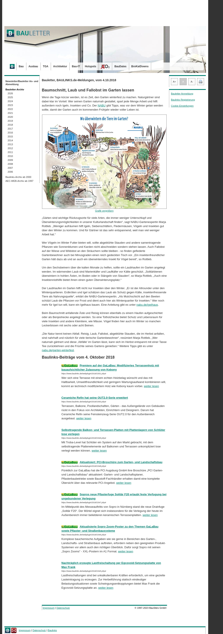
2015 (10, 136)
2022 (10, 109)
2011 (10, 152)
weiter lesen (151, 386)
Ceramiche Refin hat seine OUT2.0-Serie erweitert (94, 397)
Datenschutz (63, 608)
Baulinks (52, 630)
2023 (10, 105)
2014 (10, 140)
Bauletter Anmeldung (182, 93)
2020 (10, 117)
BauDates (120, 66)
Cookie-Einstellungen (182, 106)
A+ (174, 81)
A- (192, 81)
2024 (10, 101)
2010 (10, 156)
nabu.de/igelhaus (147, 304)
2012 (10, 148)
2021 (10, 113)
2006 (10, 171)
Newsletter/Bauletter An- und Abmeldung (21, 83)
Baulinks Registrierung (183, 99)
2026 (10, 93)
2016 (10, 132)
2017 (10, 128)
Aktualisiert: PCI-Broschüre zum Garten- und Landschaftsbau (121, 462)
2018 (10, 124)
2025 (10, 97)
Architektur (60, 66)
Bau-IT (76, 66)
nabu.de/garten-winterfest (58, 350)
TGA (45, 66)
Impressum (48, 608)
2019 (10, 121)
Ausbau (33, 66)
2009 (10, 160)
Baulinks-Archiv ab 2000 (18, 177)
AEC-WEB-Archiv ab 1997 (19, 181)
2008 (10, 164)
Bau (21, 66)
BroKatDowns (140, 66)
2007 (10, 168)
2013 (10, 144)
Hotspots (90, 66)
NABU (102, 105)
